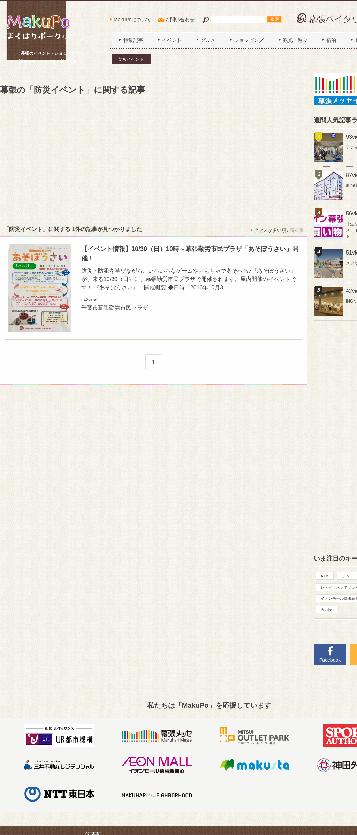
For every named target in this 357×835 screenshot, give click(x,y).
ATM (324, 576)
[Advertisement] (153, 159)
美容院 (326, 609)
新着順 (296, 230)
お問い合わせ (180, 19)
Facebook (330, 660)
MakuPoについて (132, 19)
